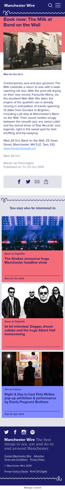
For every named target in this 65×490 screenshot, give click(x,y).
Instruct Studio (20, 471)
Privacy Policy (37, 459)
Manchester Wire (19, 5)
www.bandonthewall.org (19, 148)
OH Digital (41, 471)
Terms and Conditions (16, 459)
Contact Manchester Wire (17, 456)
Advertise (39, 456)
